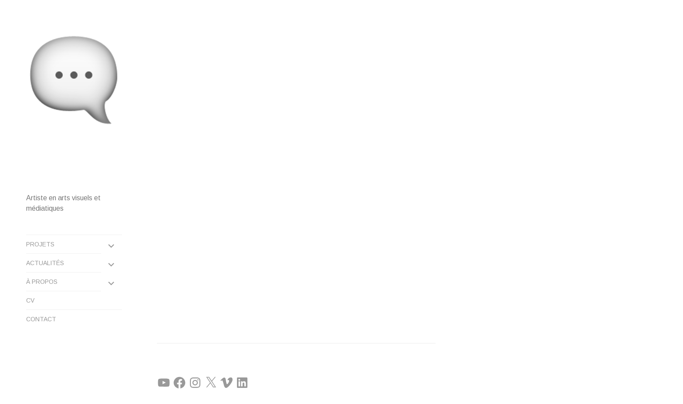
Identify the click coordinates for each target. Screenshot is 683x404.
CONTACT (41, 319)
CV (30, 300)
